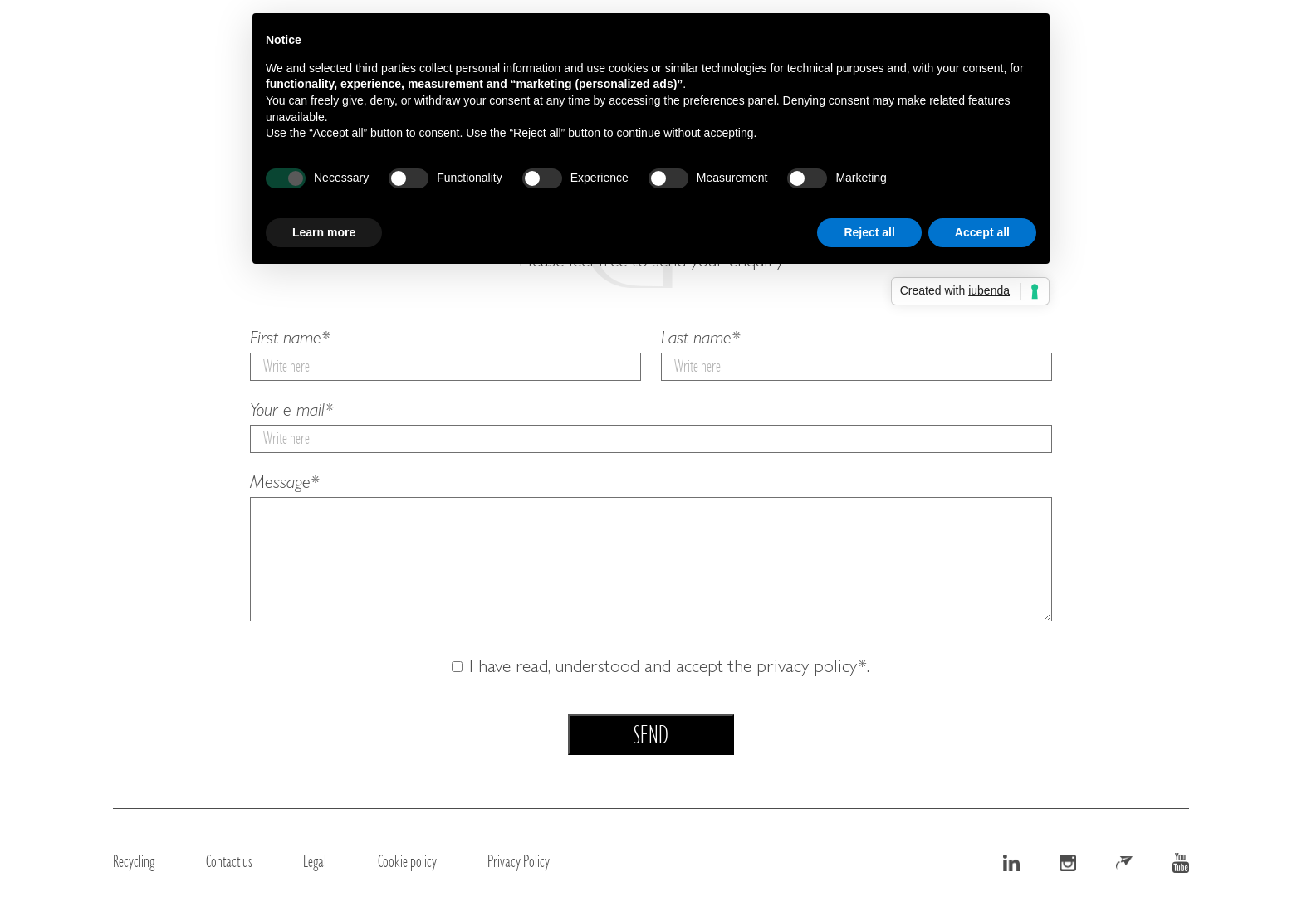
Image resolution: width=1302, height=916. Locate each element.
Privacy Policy (518, 861)
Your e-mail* (651, 426)
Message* (651, 551)
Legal (314, 861)
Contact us (229, 861)
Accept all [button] (982, 232)
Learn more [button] (323, 232)
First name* (445, 354)
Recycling (133, 861)
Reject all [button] (869, 232)
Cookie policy (407, 861)
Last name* (856, 354)
